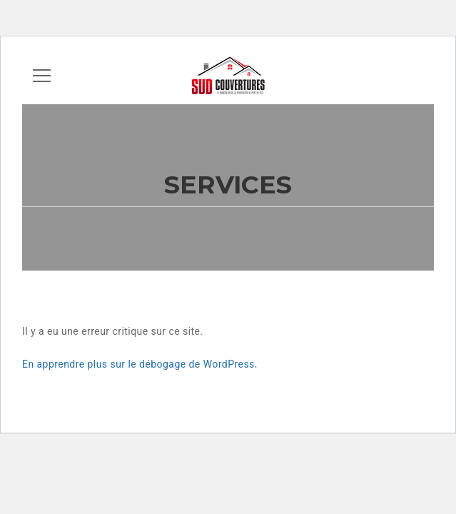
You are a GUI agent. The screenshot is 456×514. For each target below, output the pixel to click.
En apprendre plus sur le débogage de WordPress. (140, 364)
